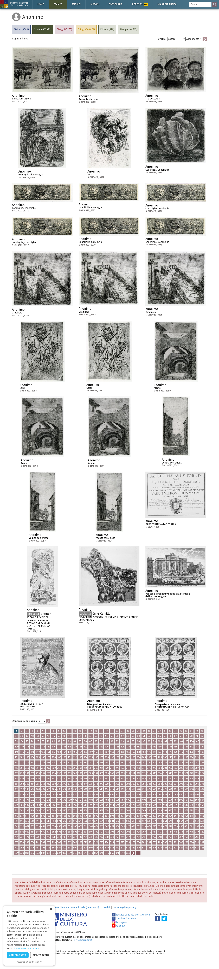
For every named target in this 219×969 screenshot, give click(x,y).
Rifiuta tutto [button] (41, 955)
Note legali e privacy (124, 907)
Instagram (119, 922)
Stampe (58, 4)
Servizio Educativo (124, 918)
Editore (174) (107, 29)
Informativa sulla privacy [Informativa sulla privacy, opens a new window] (26, 948)
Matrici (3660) (21, 29)
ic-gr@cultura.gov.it (82, 940)
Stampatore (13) (128, 29)
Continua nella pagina (24, 721)
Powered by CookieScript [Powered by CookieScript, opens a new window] (29, 962)
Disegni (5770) (64, 29)
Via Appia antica (167, 4)
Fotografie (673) (86, 29)
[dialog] (29, 936)
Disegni (94, 4)
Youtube (118, 926)
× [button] (51, 909)
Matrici (76, 4)
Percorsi (140, 4)
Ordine (162, 39)
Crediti (106, 907)
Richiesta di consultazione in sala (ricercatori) (74, 907)
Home (40, 4)
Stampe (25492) (42, 29)
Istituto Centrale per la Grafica (131, 914)
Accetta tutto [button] (17, 955)
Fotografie (115, 4)
